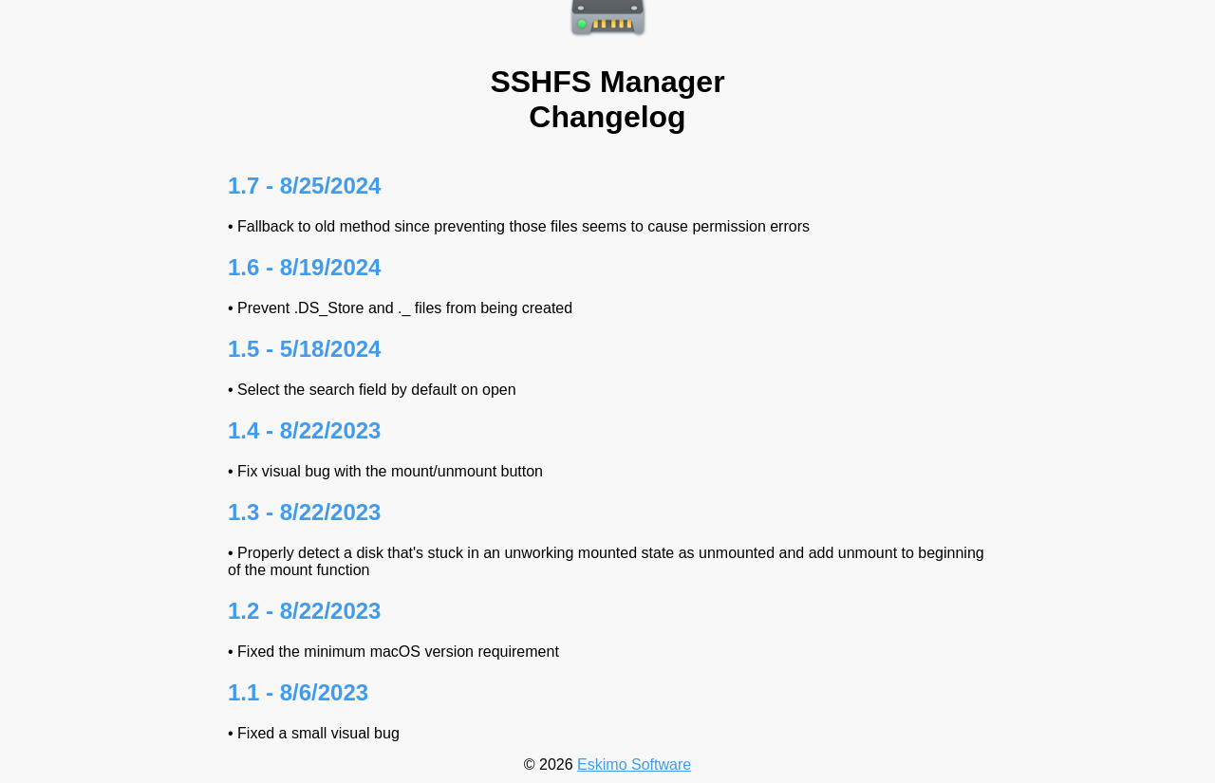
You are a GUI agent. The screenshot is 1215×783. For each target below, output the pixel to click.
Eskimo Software (634, 764)
